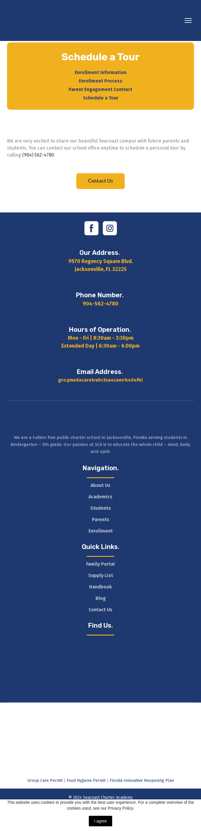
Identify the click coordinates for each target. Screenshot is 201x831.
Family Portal (100, 564)
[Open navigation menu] (188, 20)
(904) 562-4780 (38, 155)
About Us (100, 485)
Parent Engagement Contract (100, 89)
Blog (101, 598)
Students (100, 508)
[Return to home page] (61, 20)
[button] (100, 181)
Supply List (100, 575)
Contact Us (100, 609)
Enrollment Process (100, 81)
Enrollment (101, 531)
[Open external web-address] (100, 711)
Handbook (100, 587)
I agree (100, 821)
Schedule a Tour (100, 98)
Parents (100, 519)
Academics (100, 496)
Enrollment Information (101, 72)
